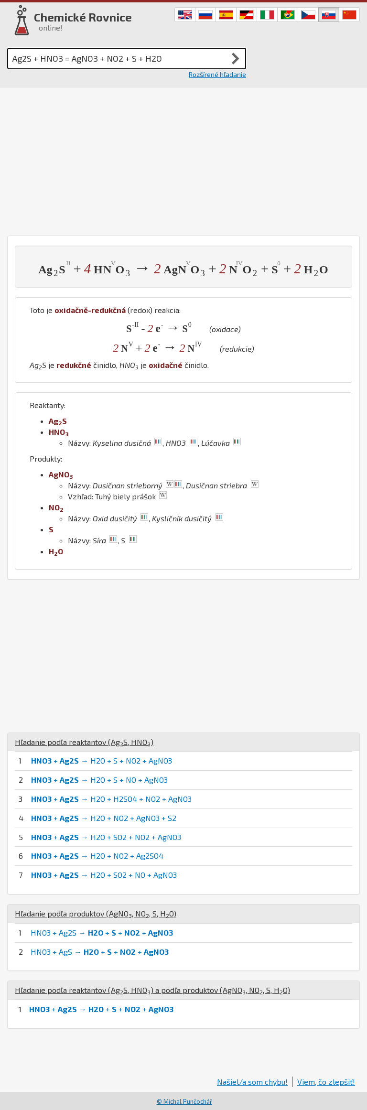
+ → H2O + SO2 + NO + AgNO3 (104, 874)
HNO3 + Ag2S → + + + (102, 932)
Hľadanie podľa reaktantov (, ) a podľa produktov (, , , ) (152, 989)
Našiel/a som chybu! (252, 1081)
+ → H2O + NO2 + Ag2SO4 (97, 855)
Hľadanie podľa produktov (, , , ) (95, 913)
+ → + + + (101, 1008)
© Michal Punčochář (184, 1101)
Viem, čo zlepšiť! (326, 1081)
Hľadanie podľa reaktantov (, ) (84, 741)
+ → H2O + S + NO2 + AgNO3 (101, 760)
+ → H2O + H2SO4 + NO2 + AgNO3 (111, 798)
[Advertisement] (183, 159)
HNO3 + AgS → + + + (100, 951)
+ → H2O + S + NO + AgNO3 (99, 779)
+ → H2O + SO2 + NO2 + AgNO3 (106, 836)
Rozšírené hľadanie (217, 74)
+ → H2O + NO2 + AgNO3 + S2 (103, 817)
